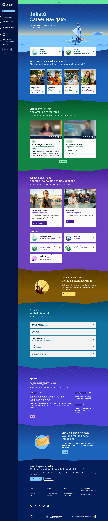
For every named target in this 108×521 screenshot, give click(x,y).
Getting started (33, 493)
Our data (32, 498)
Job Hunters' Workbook (39, 223)
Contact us (48, 478)
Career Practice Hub (68, 293)
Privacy (65, 490)
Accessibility (50, 495)
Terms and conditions (69, 493)
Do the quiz (70, 221)
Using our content (68, 495)
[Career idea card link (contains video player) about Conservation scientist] (80, 139)
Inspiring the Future (86, 494)
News (59, 2)
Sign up (65, 452)
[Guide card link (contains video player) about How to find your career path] (46, 139)
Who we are (33, 490)
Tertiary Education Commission (88, 491)
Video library (63, 161)
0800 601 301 (35, 478)
